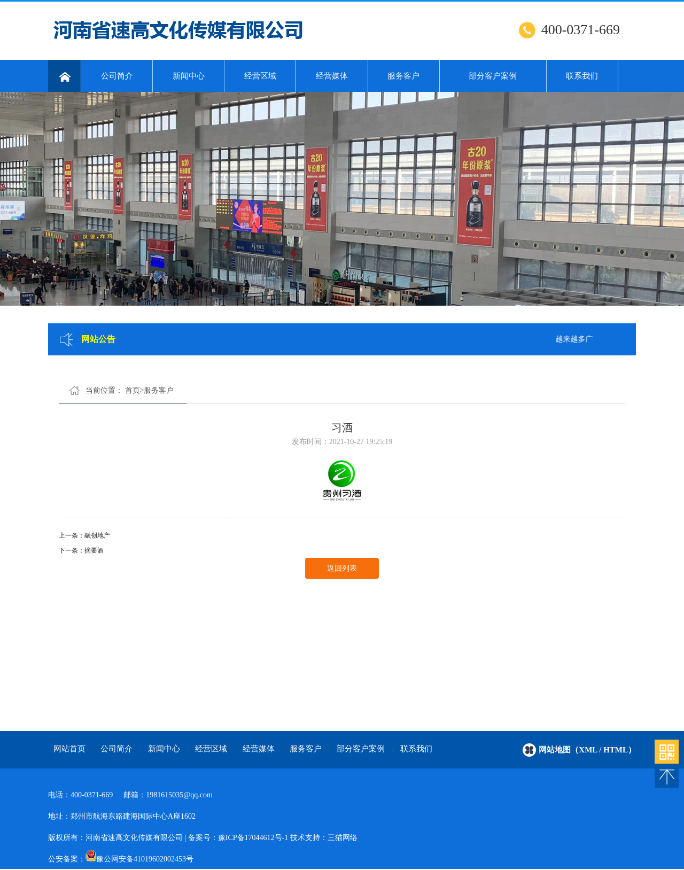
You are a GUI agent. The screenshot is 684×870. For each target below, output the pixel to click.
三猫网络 (342, 838)
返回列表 (342, 568)
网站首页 (69, 748)
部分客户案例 (493, 76)
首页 (132, 390)
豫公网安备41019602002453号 (144, 859)
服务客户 (403, 76)
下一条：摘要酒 (81, 550)
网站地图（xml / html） (587, 749)
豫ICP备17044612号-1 (253, 838)
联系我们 (582, 76)
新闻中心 (189, 76)
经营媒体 (332, 76)
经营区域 (260, 76)
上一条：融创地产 (84, 535)
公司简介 (117, 76)
